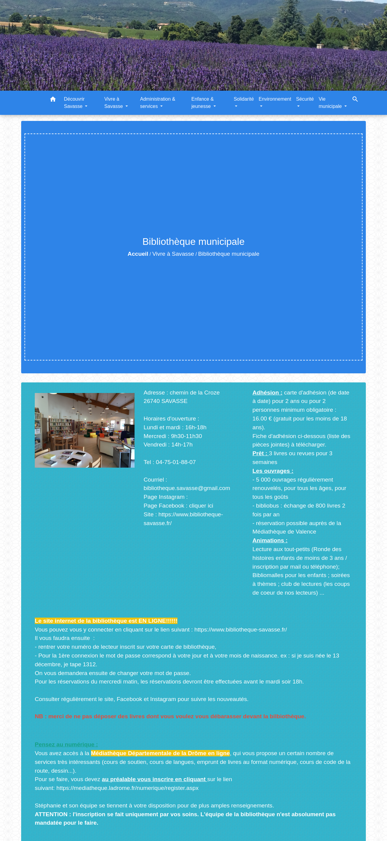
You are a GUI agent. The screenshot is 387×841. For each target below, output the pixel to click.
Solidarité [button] (244, 99)
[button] (52, 100)
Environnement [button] (275, 99)
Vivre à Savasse (173, 254)
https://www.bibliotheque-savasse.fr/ (240, 629)
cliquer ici (201, 505)
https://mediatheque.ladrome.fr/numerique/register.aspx (127, 788)
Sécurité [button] (305, 99)
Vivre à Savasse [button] (114, 102)
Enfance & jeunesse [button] (202, 102)
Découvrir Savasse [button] (74, 102)
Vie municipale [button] (331, 102)
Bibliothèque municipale (228, 254)
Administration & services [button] (157, 102)
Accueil (138, 254)
